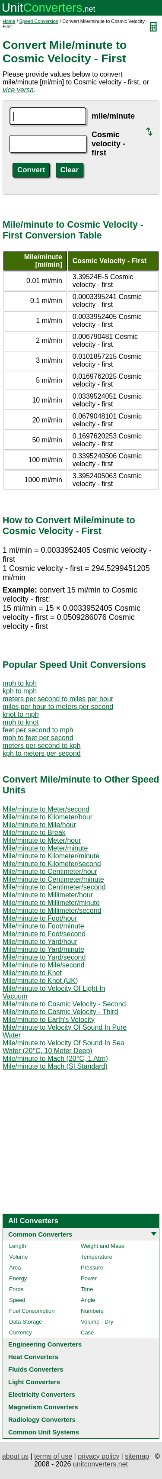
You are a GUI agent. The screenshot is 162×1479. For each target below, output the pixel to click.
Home (9, 21)
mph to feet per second (38, 737)
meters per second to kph (42, 745)
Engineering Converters (45, 1344)
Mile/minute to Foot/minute (43, 926)
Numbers (92, 1311)
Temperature (96, 1256)
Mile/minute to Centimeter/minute (53, 879)
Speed (17, 1300)
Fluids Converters (36, 1369)
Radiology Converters (42, 1419)
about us (15, 1456)
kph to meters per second (42, 753)
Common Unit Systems (43, 1432)
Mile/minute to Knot (32, 972)
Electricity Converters (41, 1394)
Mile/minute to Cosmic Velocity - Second (64, 1004)
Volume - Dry (97, 1321)
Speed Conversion (39, 21)
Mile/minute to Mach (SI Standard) (55, 1066)
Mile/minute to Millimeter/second (52, 910)
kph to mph (20, 691)
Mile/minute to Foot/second (44, 934)
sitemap (137, 1456)
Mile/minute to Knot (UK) (40, 980)
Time (87, 1289)
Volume (18, 1256)
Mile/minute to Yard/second (44, 957)
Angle (88, 1300)
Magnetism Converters (43, 1407)
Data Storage (25, 1321)
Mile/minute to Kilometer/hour (47, 817)
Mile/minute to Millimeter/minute (51, 902)
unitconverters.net (100, 1464)
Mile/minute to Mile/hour (39, 824)
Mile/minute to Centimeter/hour (50, 871)
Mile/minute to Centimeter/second (54, 887)
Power (89, 1278)
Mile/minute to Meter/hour (42, 840)
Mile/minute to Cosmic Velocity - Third (60, 1011)
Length (17, 1246)
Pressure (92, 1267)
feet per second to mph (38, 730)
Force (16, 1289)
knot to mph (21, 714)
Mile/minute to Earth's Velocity (49, 1019)
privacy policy (98, 1456)
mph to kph (20, 683)
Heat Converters (33, 1356)
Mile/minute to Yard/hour (40, 941)
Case (87, 1332)
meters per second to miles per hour (58, 698)
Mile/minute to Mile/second (43, 965)
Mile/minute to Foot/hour (40, 918)
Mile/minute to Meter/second (46, 809)
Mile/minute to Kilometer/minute (51, 856)
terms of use (53, 1456)
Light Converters (34, 1382)
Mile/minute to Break (34, 832)
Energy (18, 1278)
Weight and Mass (102, 1246)
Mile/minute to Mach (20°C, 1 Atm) (55, 1058)
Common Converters (40, 1234)
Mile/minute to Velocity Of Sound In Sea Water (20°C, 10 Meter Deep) (63, 1046)
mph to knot (21, 722)
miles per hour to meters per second (58, 706)
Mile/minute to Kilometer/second (52, 863)
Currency (20, 1332)
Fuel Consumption (32, 1311)
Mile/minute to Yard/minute (43, 949)
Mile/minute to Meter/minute (45, 848)
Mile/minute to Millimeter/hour (48, 895)
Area (15, 1267)
